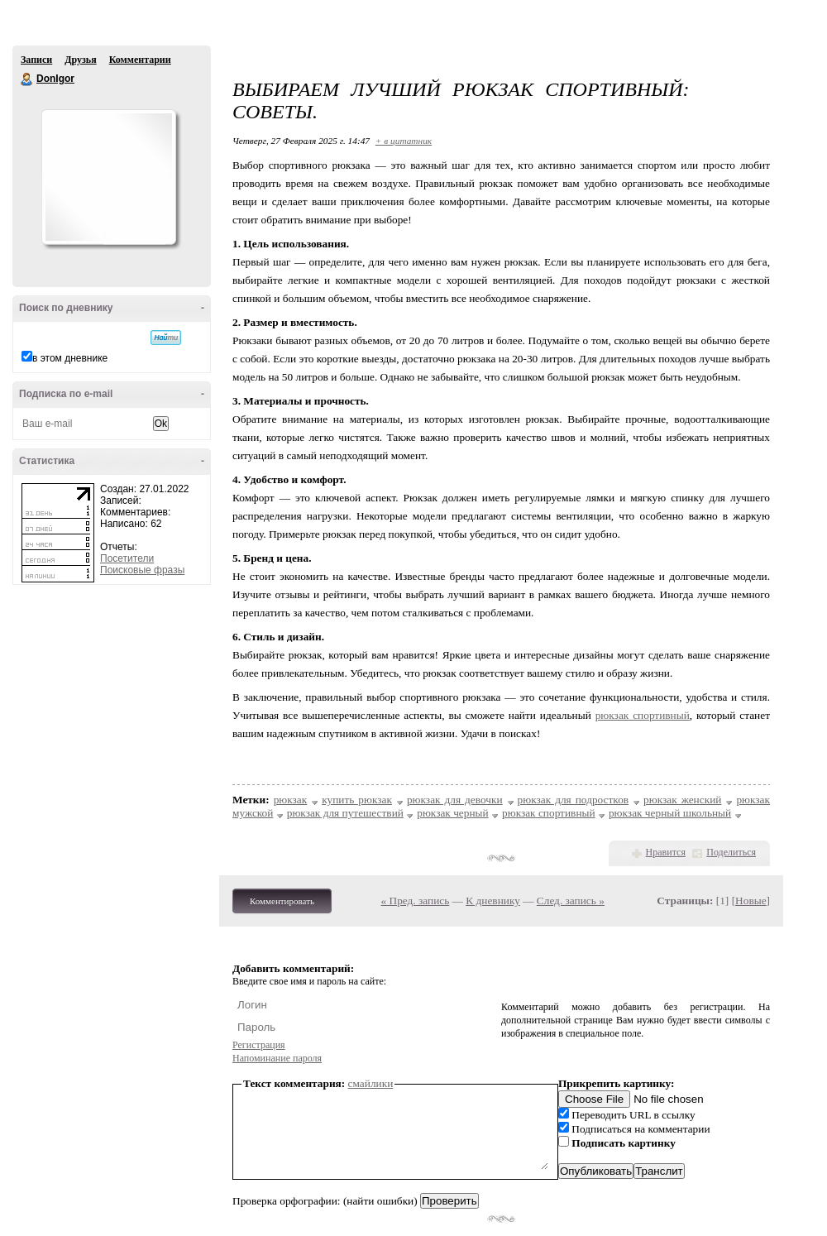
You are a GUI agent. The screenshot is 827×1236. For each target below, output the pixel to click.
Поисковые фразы (142, 570)
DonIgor (27, 79)
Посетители (127, 558)
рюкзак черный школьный (670, 813)
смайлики (371, 1083)
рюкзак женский (682, 799)
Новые (750, 900)
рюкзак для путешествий (345, 813)
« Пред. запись (415, 900)
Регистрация (258, 1045)
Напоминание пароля (277, 1058)
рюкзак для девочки (455, 799)
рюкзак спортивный (642, 715)
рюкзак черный (452, 813)
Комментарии (140, 59)
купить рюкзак (357, 799)
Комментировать (282, 901)
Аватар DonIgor (108, 177)
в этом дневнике (70, 358)
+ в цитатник (403, 141)
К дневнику (493, 900)
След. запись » (571, 900)
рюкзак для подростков (573, 799)
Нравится (666, 852)
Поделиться (731, 852)
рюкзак (291, 799)
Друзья (80, 59)
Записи (36, 59)
